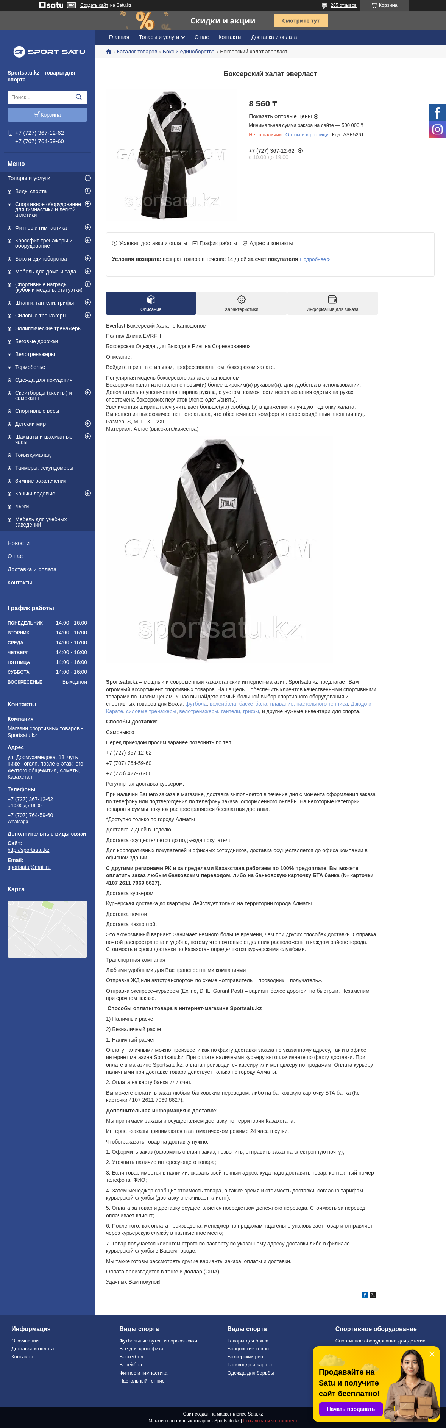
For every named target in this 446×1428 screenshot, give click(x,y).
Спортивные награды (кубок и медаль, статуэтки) (49, 287)
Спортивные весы (37, 411)
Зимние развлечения (41, 481)
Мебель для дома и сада (45, 272)
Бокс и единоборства (41, 259)
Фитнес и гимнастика (41, 228)
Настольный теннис (141, 1381)
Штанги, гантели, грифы (44, 303)
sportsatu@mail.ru (29, 867)
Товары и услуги (29, 178)
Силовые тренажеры (41, 315)
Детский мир (30, 424)
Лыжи (22, 506)
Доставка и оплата (32, 569)
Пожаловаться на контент (270, 1420)
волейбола (223, 704)
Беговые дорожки (36, 341)
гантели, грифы (240, 711)
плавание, (282, 704)
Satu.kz (255, 1414)
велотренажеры (198, 711)
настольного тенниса (322, 704)
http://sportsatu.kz (29, 850)
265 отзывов (344, 5)
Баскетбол (131, 1356)
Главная (119, 37)
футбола (196, 704)
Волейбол (130, 1364)
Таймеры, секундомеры (44, 468)
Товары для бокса (248, 1341)
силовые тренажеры (151, 711)
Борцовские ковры (249, 1348)
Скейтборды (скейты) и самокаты (43, 395)
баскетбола (253, 704)
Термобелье (30, 367)
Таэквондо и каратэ (250, 1364)
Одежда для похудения (43, 380)
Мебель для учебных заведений (41, 522)
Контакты (20, 582)
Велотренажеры (35, 354)
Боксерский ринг (246, 1356)
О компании (25, 1341)
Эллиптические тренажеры (48, 328)
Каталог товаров (137, 51)
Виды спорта (31, 191)
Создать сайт (94, 5)
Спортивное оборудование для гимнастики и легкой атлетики (48, 209)
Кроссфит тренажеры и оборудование (44, 243)
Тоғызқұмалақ (33, 455)
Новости (19, 543)
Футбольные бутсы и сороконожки (158, 1341)
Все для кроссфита (141, 1348)
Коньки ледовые (35, 494)
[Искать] (78, 97)
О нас (15, 556)
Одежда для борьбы (251, 1373)
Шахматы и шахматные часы (44, 439)
